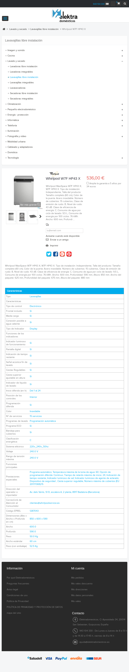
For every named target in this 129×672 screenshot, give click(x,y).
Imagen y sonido (16, 50)
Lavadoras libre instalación (23, 66)
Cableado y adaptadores (20, 147)
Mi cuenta (77, 568)
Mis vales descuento (82, 583)
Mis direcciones (79, 589)
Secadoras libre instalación (24, 93)
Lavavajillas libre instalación (24, 77)
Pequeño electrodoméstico (22, 109)
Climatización (14, 104)
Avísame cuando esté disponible (63, 236)
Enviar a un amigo (59, 239)
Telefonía (12, 125)
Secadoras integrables (21, 98)
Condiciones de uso (17, 595)
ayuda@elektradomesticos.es (94, 642)
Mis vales (76, 601)
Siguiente (40, 216)
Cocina (11, 55)
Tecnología (13, 157)
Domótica (12, 152)
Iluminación (13, 131)
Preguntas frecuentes (18, 583)
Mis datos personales (82, 595)
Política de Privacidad (18, 601)
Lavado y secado (16, 61)
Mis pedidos (77, 577)
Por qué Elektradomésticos (21, 577)
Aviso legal (12, 589)
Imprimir (54, 245)
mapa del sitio (14, 613)
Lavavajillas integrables (22, 82)
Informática (13, 120)
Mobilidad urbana (16, 141)
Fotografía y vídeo (17, 136)
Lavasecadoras (18, 88)
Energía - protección (18, 115)
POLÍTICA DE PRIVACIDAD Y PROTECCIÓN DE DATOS (35, 607)
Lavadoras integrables (21, 72)
